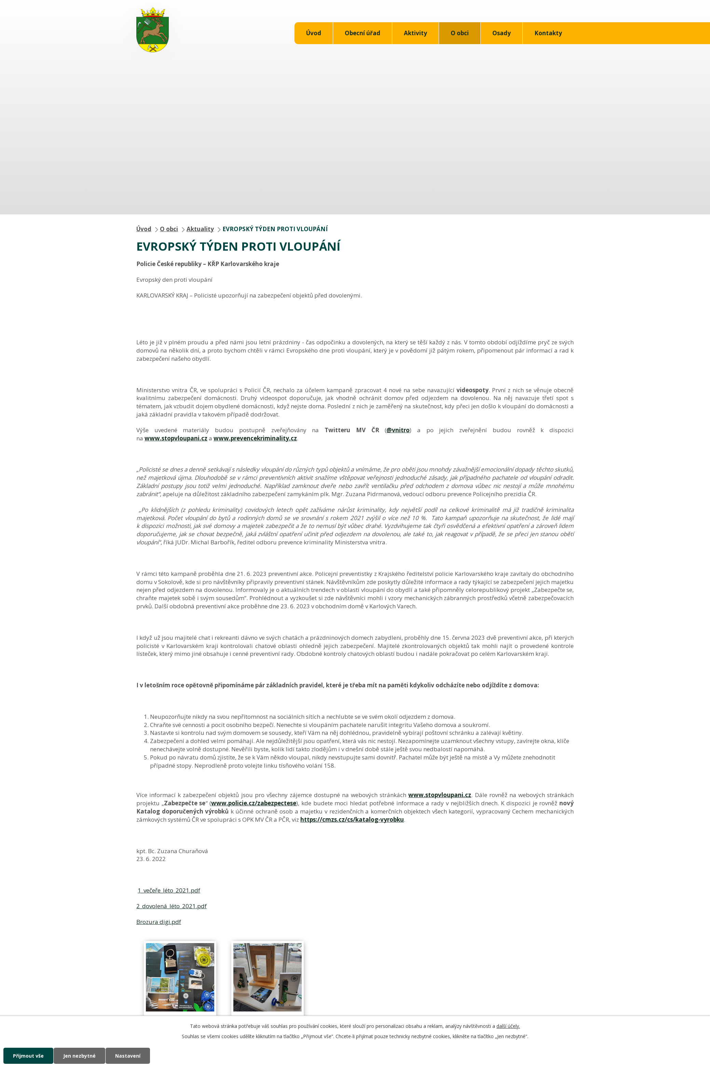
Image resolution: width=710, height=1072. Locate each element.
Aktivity (415, 33)
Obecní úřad (362, 33)
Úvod (313, 33)
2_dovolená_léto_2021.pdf (171, 906)
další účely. (508, 1026)
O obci (460, 33)
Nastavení (127, 1056)
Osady (501, 33)
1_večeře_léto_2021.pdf (169, 890)
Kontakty (548, 33)
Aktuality (200, 229)
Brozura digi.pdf (158, 922)
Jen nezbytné (79, 1056)
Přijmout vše (28, 1056)
